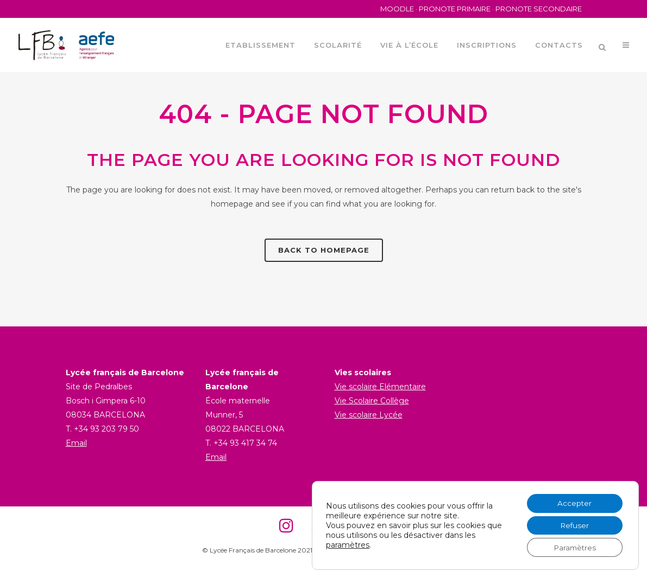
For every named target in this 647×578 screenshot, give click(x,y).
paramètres (347, 544)
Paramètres (573, 547)
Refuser (573, 524)
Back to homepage (323, 250)
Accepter (573, 501)
